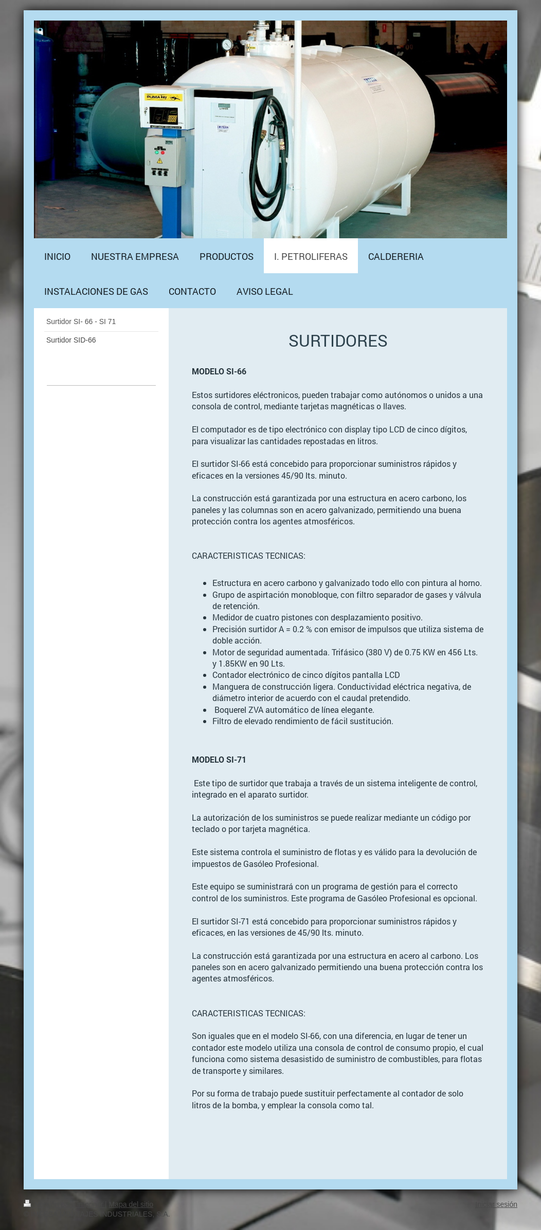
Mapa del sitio (131, 1204)
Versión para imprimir (64, 1204)
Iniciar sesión (496, 1204)
